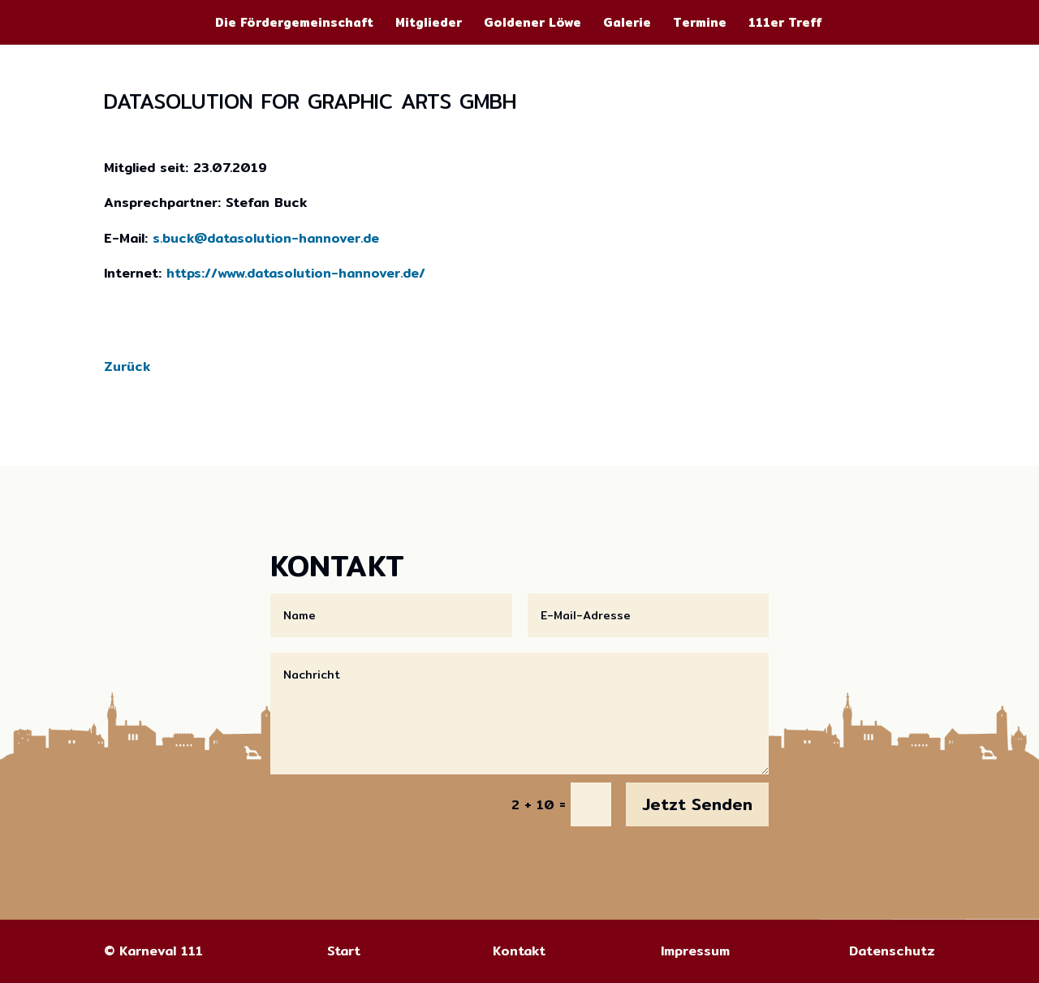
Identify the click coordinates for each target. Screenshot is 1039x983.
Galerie (627, 24)
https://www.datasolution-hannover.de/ (295, 273)
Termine (699, 24)
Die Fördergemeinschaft (294, 24)
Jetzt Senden (697, 804)
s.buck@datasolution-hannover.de (266, 238)
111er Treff (785, 24)
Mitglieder (428, 24)
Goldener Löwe (532, 24)
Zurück (127, 366)
